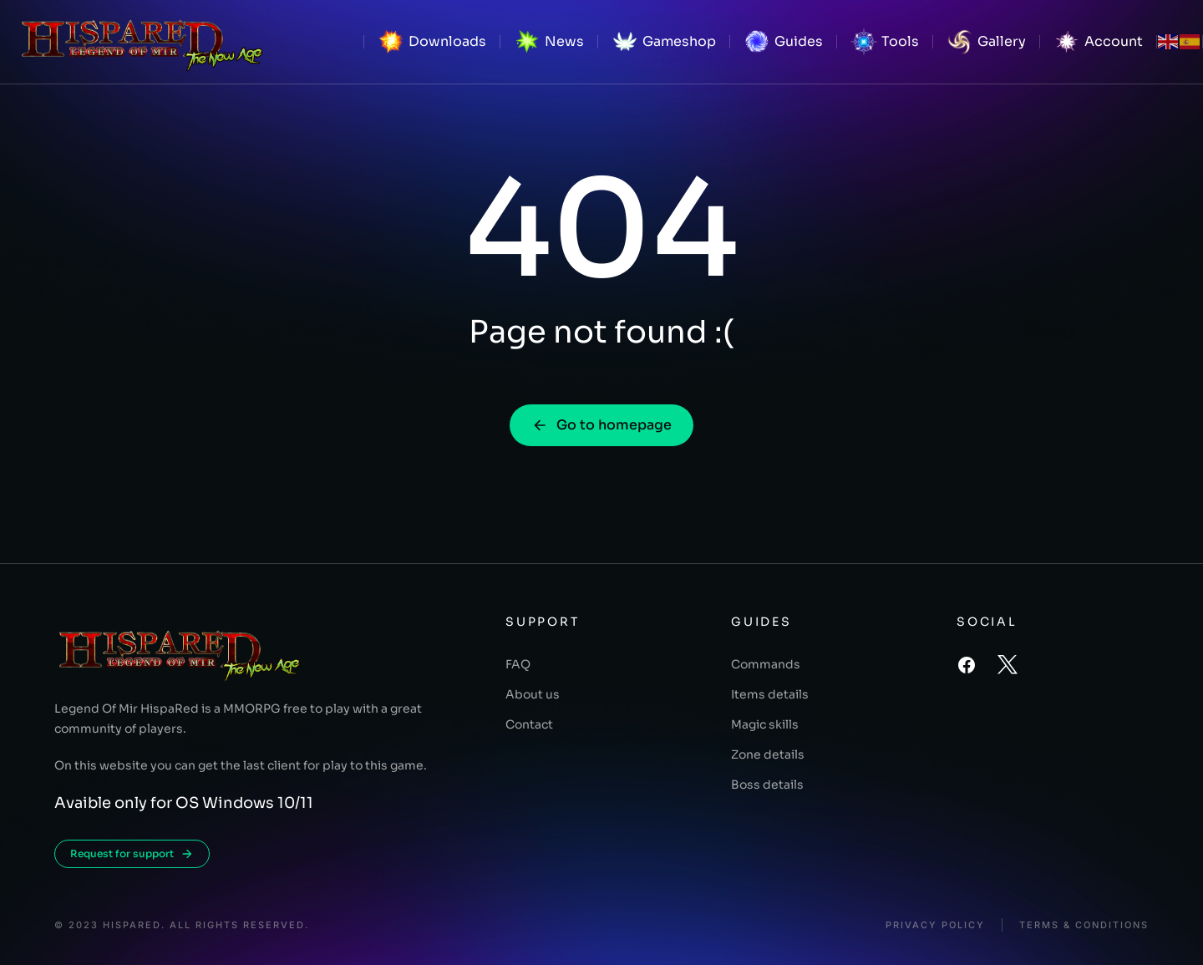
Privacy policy (935, 925)
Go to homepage (601, 425)
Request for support (132, 854)
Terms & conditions (1084, 925)
